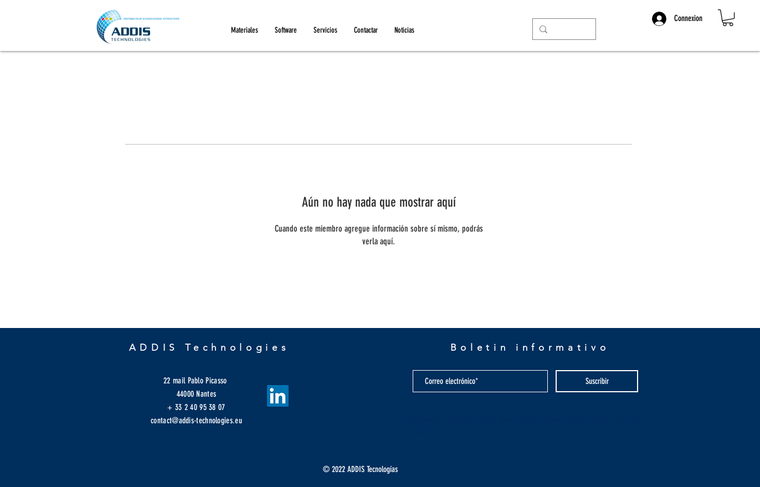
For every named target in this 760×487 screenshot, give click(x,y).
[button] (728, 17)
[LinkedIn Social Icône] (278, 396)
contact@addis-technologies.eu (196, 421)
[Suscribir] (597, 381)
